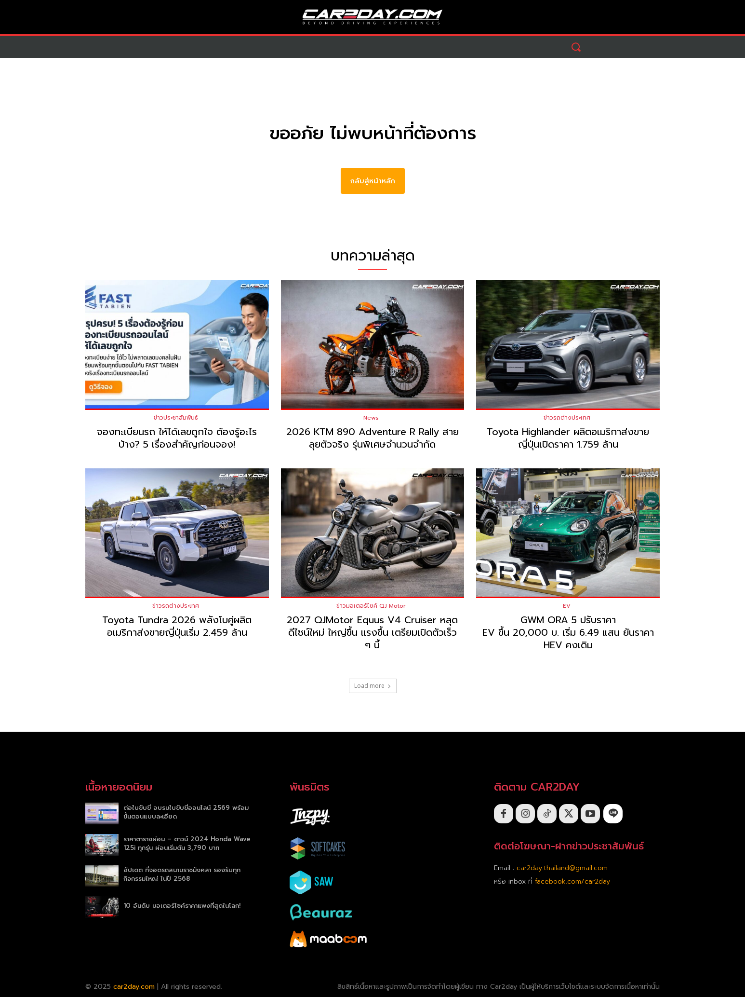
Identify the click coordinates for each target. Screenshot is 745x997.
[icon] (613, 814)
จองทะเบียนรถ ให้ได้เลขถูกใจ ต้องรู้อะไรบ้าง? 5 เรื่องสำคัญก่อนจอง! (177, 437)
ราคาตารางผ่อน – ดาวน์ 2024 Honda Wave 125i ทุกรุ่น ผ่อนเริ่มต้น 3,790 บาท (187, 843)
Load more (372, 686)
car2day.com (134, 987)
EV (567, 606)
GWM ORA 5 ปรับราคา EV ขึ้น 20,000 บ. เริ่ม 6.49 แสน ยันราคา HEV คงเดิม (568, 633)
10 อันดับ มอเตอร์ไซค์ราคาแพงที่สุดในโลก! (181, 906)
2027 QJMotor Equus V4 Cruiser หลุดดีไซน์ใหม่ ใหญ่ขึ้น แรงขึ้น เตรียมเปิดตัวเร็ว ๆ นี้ (372, 633)
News (371, 418)
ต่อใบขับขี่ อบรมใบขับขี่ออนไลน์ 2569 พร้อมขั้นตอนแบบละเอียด (186, 812)
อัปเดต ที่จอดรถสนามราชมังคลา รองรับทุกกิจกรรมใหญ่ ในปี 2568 (181, 875)
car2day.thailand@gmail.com (562, 868)
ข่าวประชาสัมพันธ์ (176, 418)
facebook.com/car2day (572, 881)
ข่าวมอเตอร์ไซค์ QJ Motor (371, 606)
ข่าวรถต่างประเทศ (567, 418)
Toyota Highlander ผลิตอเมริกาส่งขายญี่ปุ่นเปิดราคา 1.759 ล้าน (568, 437)
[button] (576, 47)
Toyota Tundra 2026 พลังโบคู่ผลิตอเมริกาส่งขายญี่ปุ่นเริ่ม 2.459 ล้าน (177, 626)
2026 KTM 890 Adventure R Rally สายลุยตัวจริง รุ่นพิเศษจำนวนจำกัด (372, 437)
